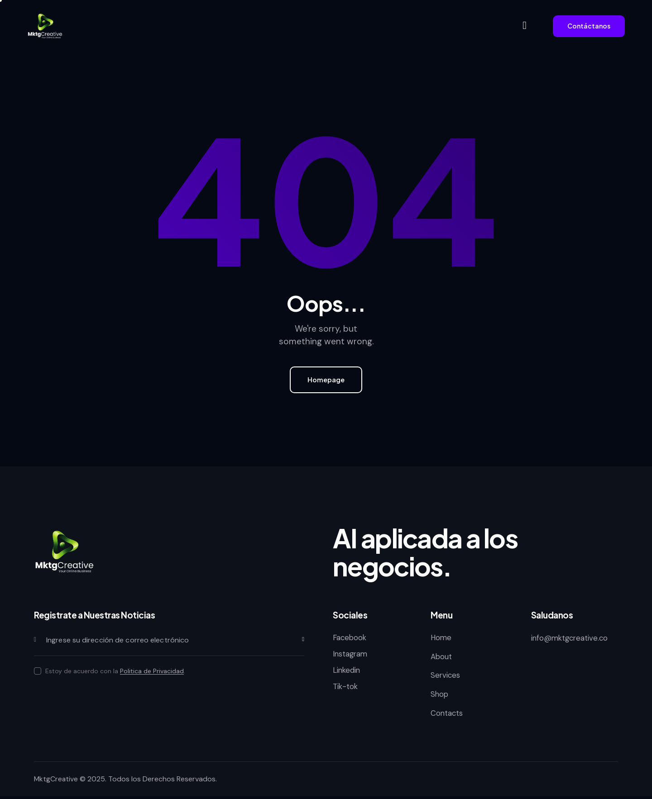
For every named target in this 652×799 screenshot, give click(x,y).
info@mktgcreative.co (571, 639)
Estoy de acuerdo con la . (115, 672)
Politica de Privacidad (152, 672)
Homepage (326, 380)
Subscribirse (297, 641)
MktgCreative (56, 781)
